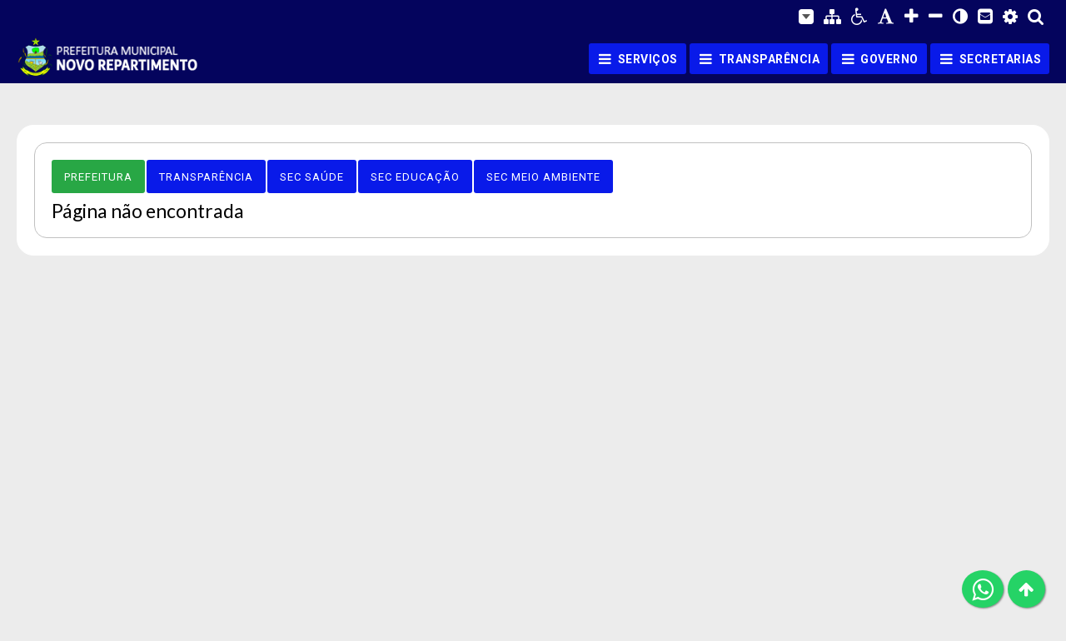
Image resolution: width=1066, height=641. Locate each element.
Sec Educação (415, 177)
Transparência (206, 177)
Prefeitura (98, 177)
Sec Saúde (312, 177)
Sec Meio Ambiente (543, 177)
